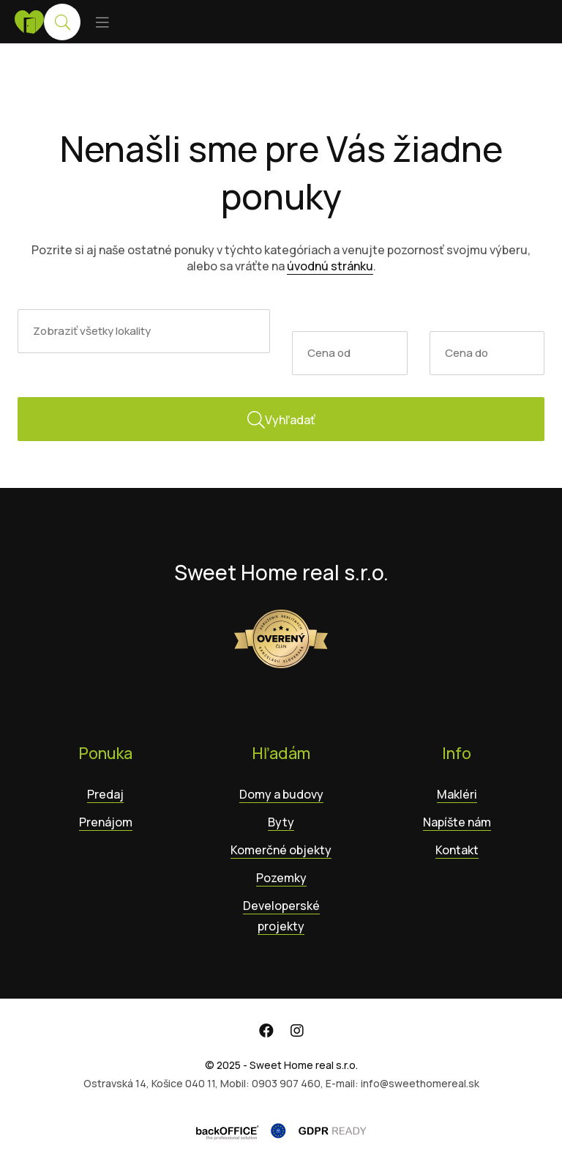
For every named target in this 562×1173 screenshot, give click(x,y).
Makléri (457, 794)
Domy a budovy (281, 794)
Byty (281, 822)
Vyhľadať (281, 420)
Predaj (105, 794)
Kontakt (457, 850)
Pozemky (281, 878)
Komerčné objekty (281, 850)
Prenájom (105, 822)
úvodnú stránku (330, 266)
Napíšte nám (457, 822)
